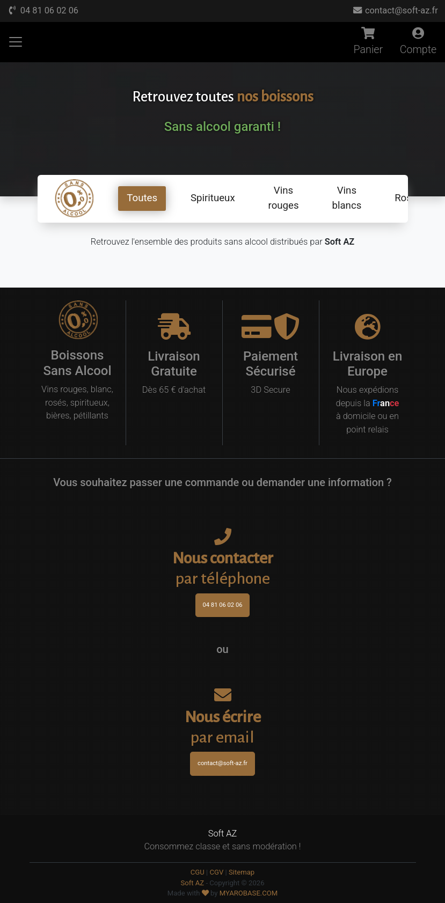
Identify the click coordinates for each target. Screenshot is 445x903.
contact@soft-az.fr (395, 10)
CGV (216, 872)
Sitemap (241, 872)
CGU (198, 872)
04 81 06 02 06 (42, 10)
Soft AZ (192, 883)
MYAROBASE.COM (249, 893)
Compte (418, 41)
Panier (368, 41)
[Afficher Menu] (16, 42)
